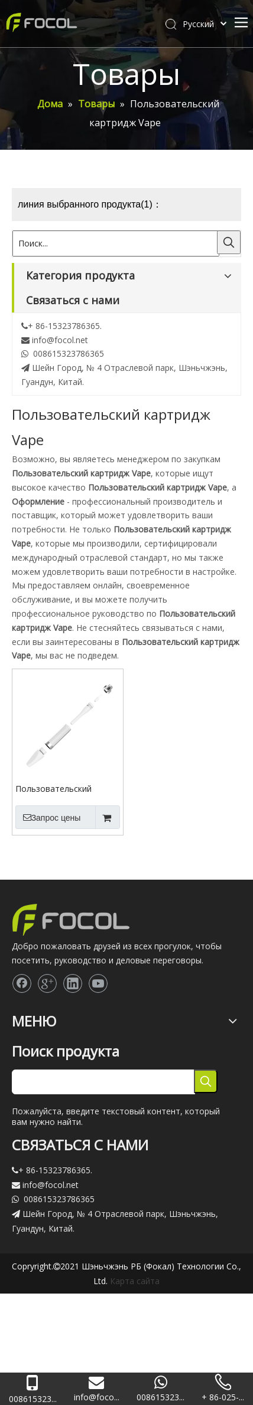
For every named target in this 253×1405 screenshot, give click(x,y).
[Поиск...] (115, 243)
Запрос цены (47, 817)
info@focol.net (60, 340)
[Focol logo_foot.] (71, 919)
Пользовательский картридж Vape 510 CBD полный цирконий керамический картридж (64, 788)
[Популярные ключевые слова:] (229, 242)
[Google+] (47, 983)
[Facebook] (21, 983)
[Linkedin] (72, 983)
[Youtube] (98, 983)
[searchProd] (103, 1082)
